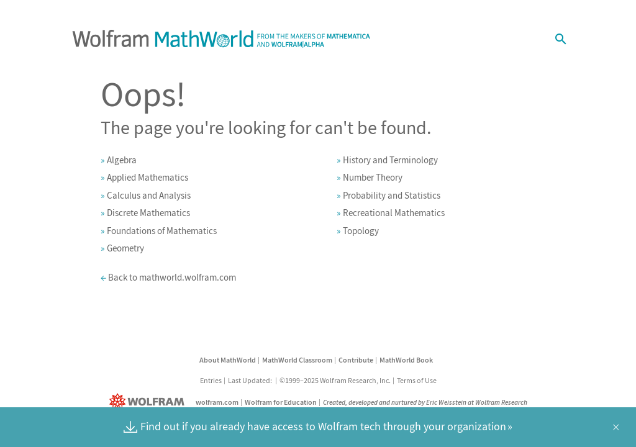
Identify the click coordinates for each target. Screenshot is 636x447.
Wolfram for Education (281, 402)
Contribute (355, 359)
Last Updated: (250, 380)
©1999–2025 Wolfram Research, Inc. (335, 380)
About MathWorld (227, 359)
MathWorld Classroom (297, 359)
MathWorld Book (406, 359)
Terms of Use (417, 380)
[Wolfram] (149, 402)
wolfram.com (217, 402)
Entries (211, 380)
